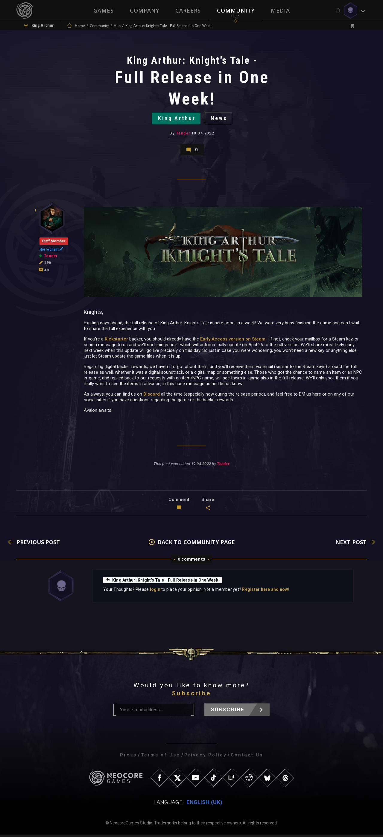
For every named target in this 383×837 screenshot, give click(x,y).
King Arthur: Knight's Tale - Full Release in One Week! (163, 582)
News (219, 119)
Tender (183, 134)
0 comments (191, 561)
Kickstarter (116, 340)
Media (280, 10)
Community (236, 10)
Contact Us (247, 757)
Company (144, 10)
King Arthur (176, 119)
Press (128, 757)
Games (103, 10)
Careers (188, 10)
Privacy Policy (205, 757)
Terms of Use (160, 757)
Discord (151, 396)
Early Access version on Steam (232, 340)
